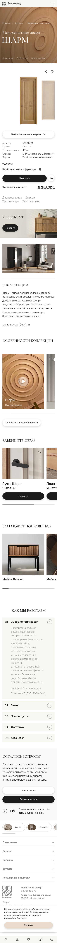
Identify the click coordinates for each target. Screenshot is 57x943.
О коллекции (7, 58)
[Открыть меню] (52, 4)
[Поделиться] (46, 71)
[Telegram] (12, 811)
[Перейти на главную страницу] (11, 3)
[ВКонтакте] (5, 811)
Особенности (22, 58)
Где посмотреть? (46, 187)
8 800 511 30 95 (28, 891)
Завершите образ (38, 58)
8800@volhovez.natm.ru (33, 898)
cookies (24, 909)
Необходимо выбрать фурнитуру (19, 169)
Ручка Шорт (11, 484)
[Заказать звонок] (51, 178)
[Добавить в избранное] (52, 71)
